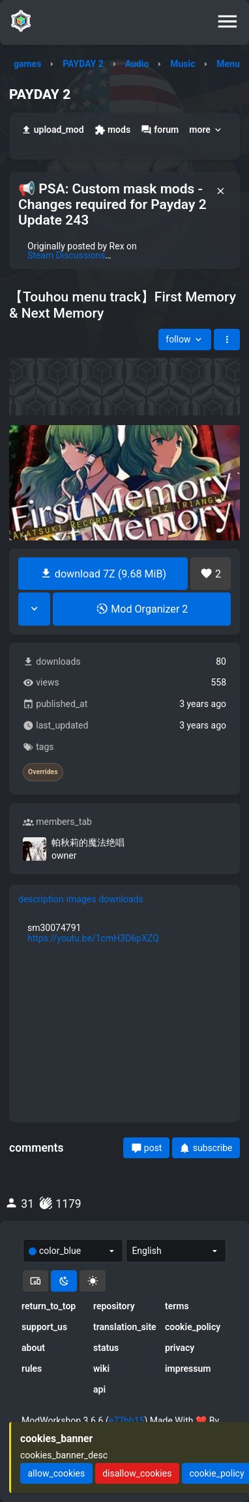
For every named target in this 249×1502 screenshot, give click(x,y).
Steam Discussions (66, 255)
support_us (44, 1327)
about (33, 1347)
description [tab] (41, 899)
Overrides (43, 772)
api (99, 1389)
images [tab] (81, 899)
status (106, 1347)
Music (182, 64)
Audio (137, 64)
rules (32, 1368)
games (27, 64)
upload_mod (52, 129)
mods (112, 129)
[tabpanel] (124, 933)
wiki (101, 1368)
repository (114, 1306)
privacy (179, 1347)
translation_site (124, 1327)
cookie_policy (192, 1327)
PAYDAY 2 (83, 64)
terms (177, 1306)
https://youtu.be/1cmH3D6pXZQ (93, 938)
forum (160, 129)
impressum (188, 1368)
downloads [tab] (120, 899)
